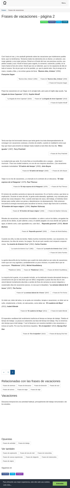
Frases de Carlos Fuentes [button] (59, 252)
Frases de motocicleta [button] (45, 453)
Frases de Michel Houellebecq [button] (57, 270)
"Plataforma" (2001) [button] (14, 270)
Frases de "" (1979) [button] (30, 186)
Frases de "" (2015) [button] (51, 99)
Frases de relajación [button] (32, 457)
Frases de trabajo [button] (24, 443)
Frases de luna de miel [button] (27, 453)
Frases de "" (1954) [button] (54, 79)
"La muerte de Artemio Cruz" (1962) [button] (22, 248)
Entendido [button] (59, 483)
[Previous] (4, 372)
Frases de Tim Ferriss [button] (60, 293)
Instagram (20, 474)
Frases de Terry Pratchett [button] (59, 153)
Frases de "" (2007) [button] (33, 293)
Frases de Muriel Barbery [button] (59, 231)
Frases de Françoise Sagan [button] (58, 83)
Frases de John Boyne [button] (60, 171)
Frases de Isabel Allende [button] (59, 311)
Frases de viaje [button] (35, 389)
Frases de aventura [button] (9, 385)
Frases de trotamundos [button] (49, 457)
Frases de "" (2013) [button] (34, 334)
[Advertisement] (25, 39)
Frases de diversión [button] (40, 385)
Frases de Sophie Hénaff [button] (59, 103)
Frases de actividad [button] (9, 443)
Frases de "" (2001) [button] (34, 270)
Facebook (52, 21)
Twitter (59, 21)
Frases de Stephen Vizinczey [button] (58, 211)
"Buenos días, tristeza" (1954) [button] (27, 79)
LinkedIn (64, 21)
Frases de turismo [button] (8, 389)
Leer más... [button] (7, 485)
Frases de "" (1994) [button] (28, 211)
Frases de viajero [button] (8, 461)
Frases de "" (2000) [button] (35, 171)
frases (4, 10)
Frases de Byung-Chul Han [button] (58, 334)
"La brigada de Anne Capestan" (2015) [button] (19, 99)
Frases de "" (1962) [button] (52, 248)
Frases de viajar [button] (22, 389)
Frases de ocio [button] (54, 385)
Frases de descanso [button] (24, 385)
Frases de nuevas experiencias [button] (13, 457)
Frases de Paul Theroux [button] (59, 186)
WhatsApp (44, 21)
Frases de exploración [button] (10, 453)
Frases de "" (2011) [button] (34, 311)
